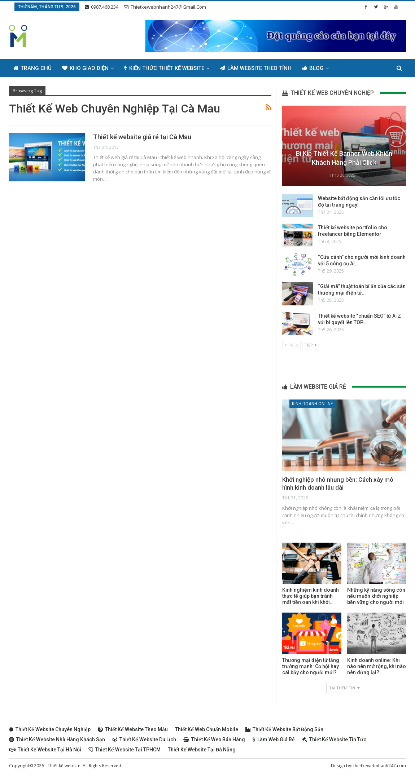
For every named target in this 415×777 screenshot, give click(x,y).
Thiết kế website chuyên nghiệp (50, 729)
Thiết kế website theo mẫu (133, 729)
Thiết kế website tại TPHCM (124, 749)
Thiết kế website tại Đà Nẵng (202, 749)
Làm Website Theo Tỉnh (256, 68)
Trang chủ (32, 68)
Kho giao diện (85, 68)
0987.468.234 (101, 7)
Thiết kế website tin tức (334, 739)
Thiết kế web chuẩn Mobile (206, 729)
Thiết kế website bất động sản (284, 729)
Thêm (346, 68)
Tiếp (310, 345)
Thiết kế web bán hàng (214, 739)
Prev (291, 345)
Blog (313, 68)
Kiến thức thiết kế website (164, 68)
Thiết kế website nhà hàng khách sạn (57, 739)
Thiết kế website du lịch (144, 739)
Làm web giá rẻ (273, 739)
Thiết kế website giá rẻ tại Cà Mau (142, 137)
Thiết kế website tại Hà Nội (45, 749)
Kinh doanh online (312, 403)
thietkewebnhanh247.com (379, 766)
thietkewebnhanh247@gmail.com (165, 7)
